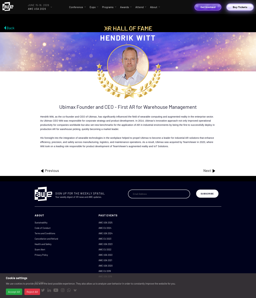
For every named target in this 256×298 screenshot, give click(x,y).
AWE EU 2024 (105, 228)
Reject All (32, 291)
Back (10, 28)
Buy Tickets (240, 7)
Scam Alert (40, 249)
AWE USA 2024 (106, 233)
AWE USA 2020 (106, 265)
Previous (49, 170)
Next (209, 170)
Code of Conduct (43, 228)
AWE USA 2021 (105, 260)
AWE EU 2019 (105, 271)
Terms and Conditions (45, 233)
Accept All (14, 291)
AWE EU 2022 (105, 249)
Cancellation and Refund (46, 238)
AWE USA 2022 (106, 255)
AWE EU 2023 (105, 238)
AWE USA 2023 (106, 244)
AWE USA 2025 (106, 222)
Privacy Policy (41, 255)
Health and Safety (43, 244)
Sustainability (41, 222)
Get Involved (207, 7)
